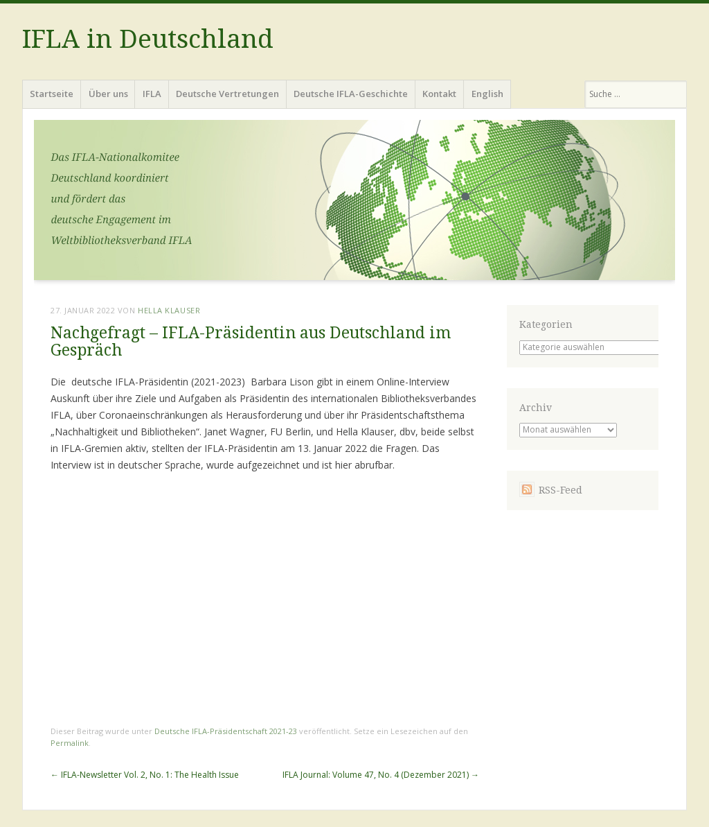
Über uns (108, 93)
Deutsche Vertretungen (227, 93)
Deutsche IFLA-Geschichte (351, 93)
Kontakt (439, 93)
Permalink (70, 743)
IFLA (152, 93)
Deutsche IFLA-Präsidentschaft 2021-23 (225, 731)
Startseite (51, 93)
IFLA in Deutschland (147, 39)
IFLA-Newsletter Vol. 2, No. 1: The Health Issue (145, 775)
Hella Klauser (169, 310)
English (487, 93)
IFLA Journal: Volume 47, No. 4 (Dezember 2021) (380, 775)
